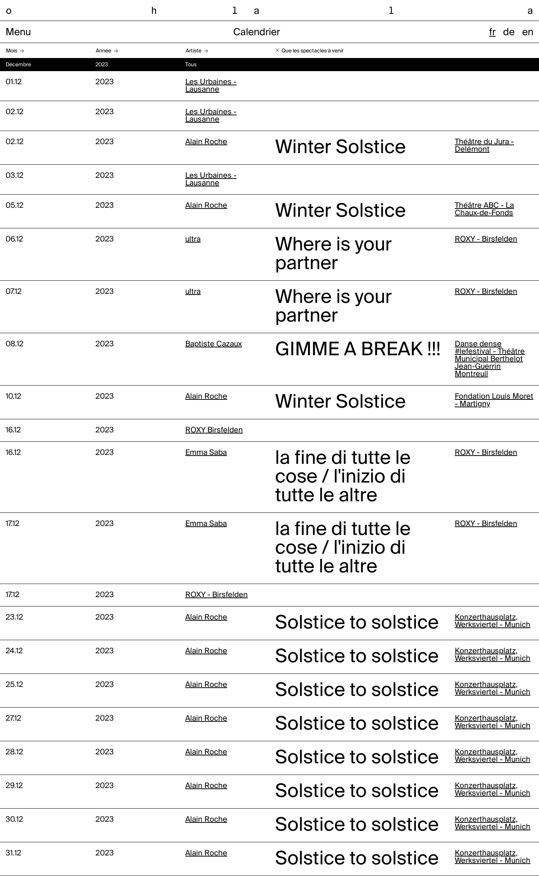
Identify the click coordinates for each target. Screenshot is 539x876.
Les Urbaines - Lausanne (211, 86)
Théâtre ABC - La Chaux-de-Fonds (484, 209)
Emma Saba (206, 453)
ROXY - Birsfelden (486, 239)
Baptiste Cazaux (213, 344)
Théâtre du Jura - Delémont (484, 146)
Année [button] (103, 51)
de (509, 32)
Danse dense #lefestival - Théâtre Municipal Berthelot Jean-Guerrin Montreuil (490, 359)
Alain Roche (206, 142)
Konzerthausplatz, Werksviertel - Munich (492, 621)
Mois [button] (11, 51)
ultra (193, 239)
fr (492, 32)
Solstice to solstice (357, 623)
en (527, 32)
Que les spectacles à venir (312, 51)
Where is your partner (333, 254)
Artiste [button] (193, 51)
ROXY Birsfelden (214, 430)
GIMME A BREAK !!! (358, 350)
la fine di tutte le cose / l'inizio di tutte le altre (343, 477)
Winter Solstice (340, 148)
